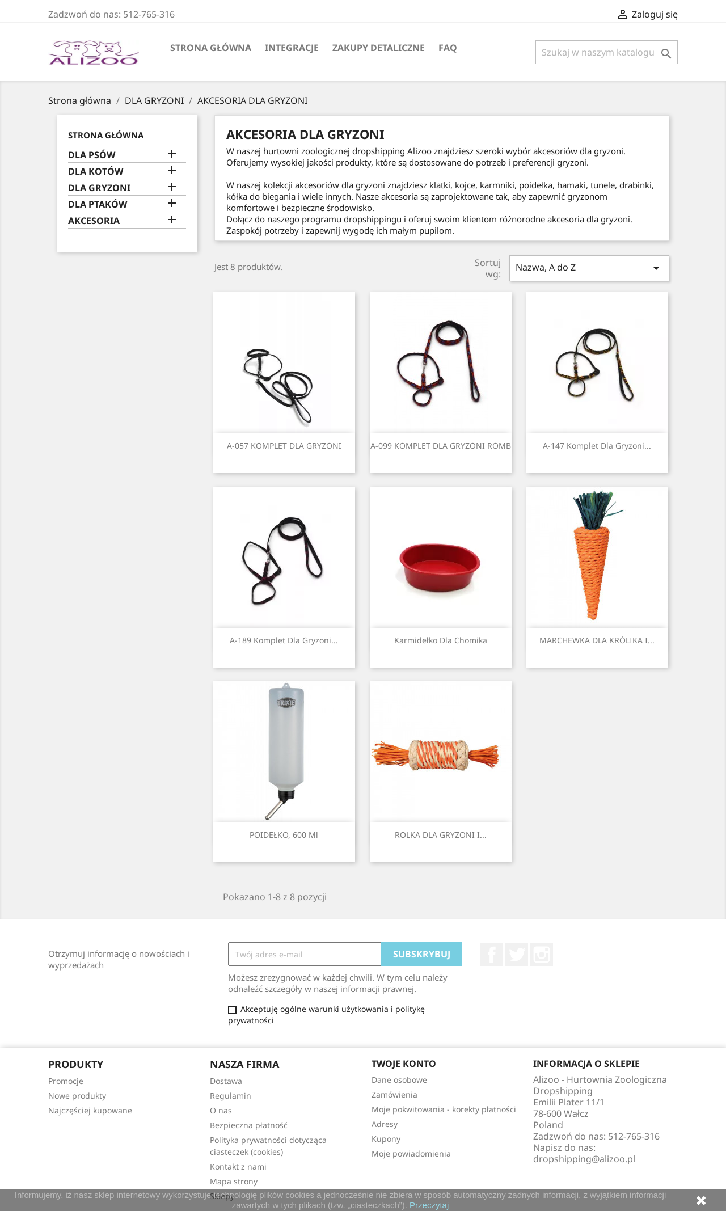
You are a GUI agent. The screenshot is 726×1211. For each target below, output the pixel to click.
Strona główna (210, 47)
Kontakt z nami (238, 1166)
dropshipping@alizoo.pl (584, 1159)
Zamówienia (394, 1094)
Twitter (516, 954)
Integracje (292, 47)
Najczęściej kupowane (90, 1110)
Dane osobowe (399, 1079)
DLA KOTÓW (95, 172)
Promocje (65, 1080)
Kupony (386, 1138)
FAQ (447, 47)
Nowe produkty (77, 1095)
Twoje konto (404, 1063)
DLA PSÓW (91, 155)
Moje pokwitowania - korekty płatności (444, 1109)
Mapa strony (234, 1181)
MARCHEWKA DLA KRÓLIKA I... (597, 640)
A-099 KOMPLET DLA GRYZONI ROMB (440, 445)
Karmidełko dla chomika (440, 640)
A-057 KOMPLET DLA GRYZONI (284, 445)
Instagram (541, 954)
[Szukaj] (606, 52)
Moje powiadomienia (411, 1153)
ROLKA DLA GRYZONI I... (441, 834)
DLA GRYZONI (99, 188)
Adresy (385, 1124)
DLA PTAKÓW (97, 204)
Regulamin (230, 1095)
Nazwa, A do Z (589, 268)
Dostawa (226, 1080)
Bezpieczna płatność (249, 1125)
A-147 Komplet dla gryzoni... (597, 445)
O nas (221, 1110)
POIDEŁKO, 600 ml (284, 834)
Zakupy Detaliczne (378, 47)
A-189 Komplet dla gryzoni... (284, 640)
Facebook (491, 954)
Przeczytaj (429, 1205)
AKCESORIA (94, 221)
